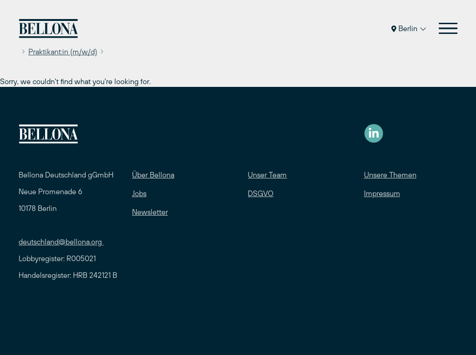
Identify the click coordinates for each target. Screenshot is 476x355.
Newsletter (150, 212)
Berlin (408, 28)
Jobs (139, 193)
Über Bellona (153, 175)
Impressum (382, 193)
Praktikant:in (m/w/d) (62, 51)
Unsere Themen (390, 175)
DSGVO (260, 193)
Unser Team (267, 175)
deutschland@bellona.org (61, 241)
